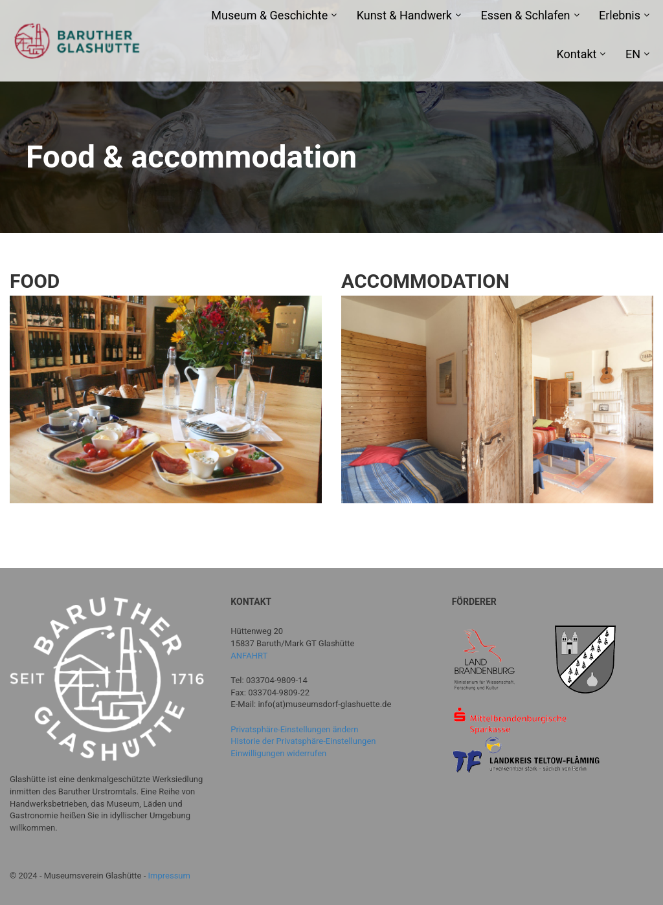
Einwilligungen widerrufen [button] (278, 753)
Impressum (169, 875)
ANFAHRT (248, 655)
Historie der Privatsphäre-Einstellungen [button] (303, 741)
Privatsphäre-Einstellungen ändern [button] (294, 729)
